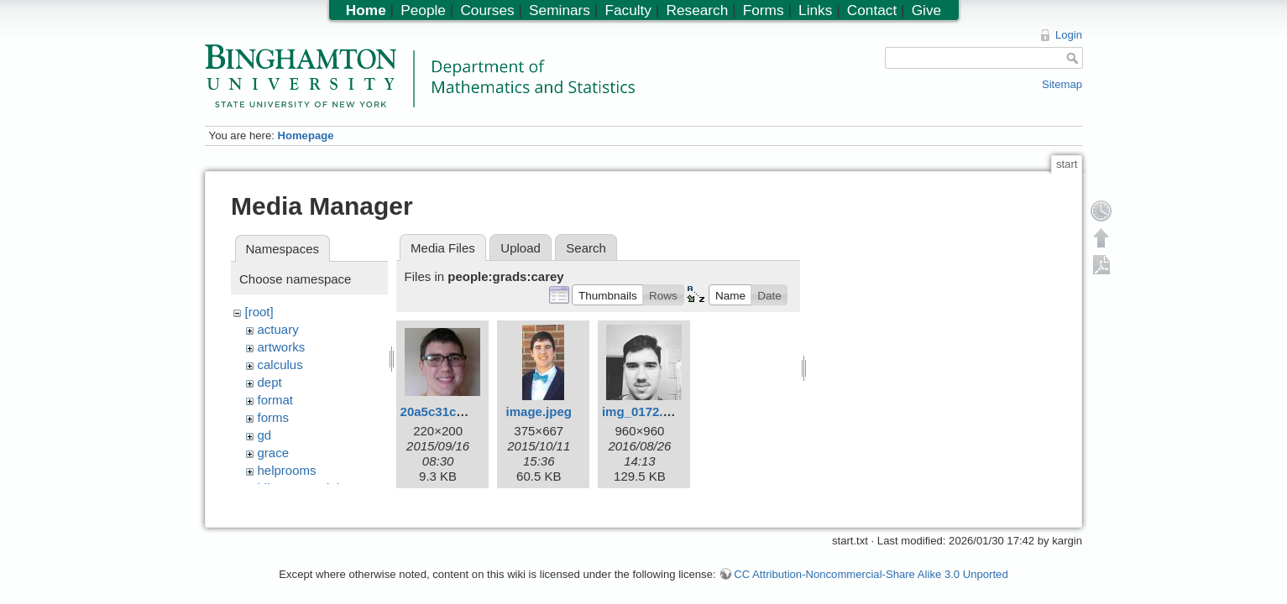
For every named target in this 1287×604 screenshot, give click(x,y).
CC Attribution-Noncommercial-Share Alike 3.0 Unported (870, 566)
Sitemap (1062, 84)
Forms (763, 10)
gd (265, 435)
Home (366, 10)
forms (274, 417)
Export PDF (1101, 264)
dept (270, 382)
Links (815, 10)
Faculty (627, 10)
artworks (282, 347)
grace (274, 452)
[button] (607, 294)
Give (926, 10)
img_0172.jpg (642, 411)
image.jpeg (539, 411)
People (423, 10)
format (276, 400)
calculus (280, 364)
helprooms (287, 470)
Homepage (305, 135)
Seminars (559, 10)
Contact (872, 10)
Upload (520, 248)
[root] (259, 312)
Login (1068, 35)
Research (697, 10)
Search (586, 248)
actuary (278, 329)
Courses (487, 10)
